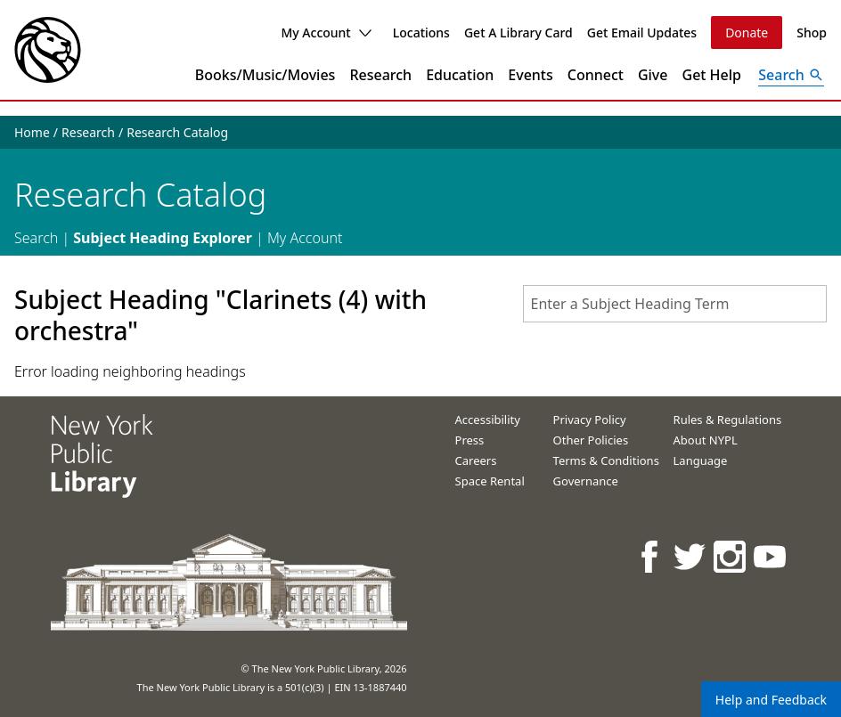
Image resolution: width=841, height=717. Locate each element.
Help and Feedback (771, 699)
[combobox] (675, 303)
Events (530, 75)
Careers (476, 460)
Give (653, 75)
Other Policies (591, 440)
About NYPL (706, 440)
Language (701, 460)
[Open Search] (791, 74)
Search (36, 238)
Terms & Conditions (606, 460)
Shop (811, 32)
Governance (585, 481)
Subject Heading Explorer (162, 238)
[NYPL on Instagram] (731, 556)
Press (470, 440)
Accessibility (487, 419)
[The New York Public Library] (47, 50)
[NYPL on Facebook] (650, 556)
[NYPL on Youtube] (771, 556)
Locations (421, 32)
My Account (326, 32)
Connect (595, 75)
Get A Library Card (518, 32)
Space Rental (490, 481)
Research (380, 75)
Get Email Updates (642, 32)
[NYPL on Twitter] (691, 556)
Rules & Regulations (728, 419)
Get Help (712, 75)
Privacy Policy (589, 419)
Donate (746, 32)
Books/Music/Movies (265, 75)
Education (460, 75)
